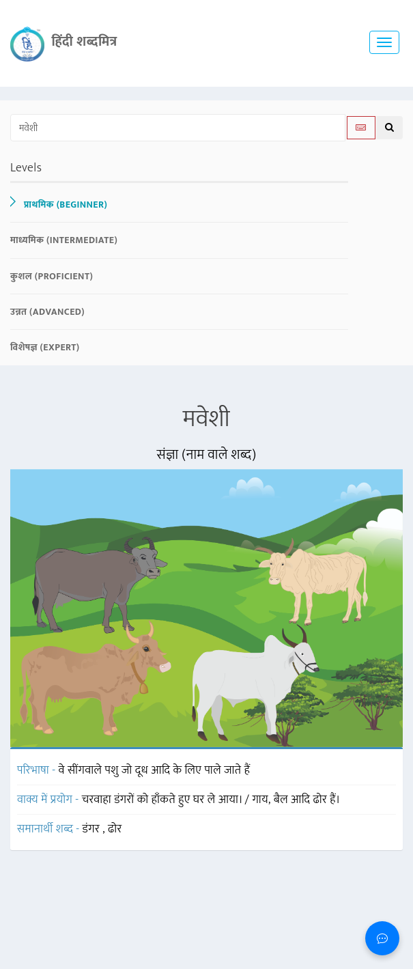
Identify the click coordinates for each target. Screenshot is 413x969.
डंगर (93, 829)
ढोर (115, 829)
